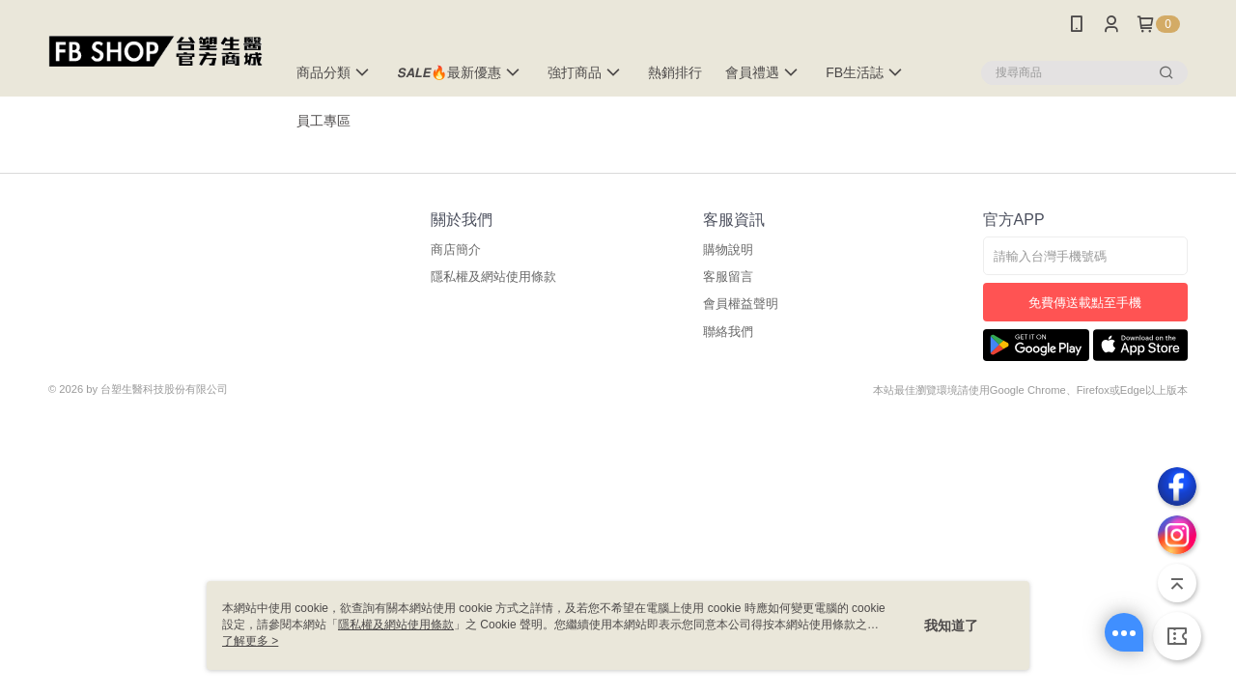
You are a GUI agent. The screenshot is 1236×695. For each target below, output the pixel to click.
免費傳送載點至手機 (1084, 302)
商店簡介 (456, 249)
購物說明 (728, 249)
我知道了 (951, 625)
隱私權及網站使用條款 (493, 276)
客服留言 (728, 276)
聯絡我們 (728, 331)
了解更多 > (250, 641)
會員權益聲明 (740, 303)
